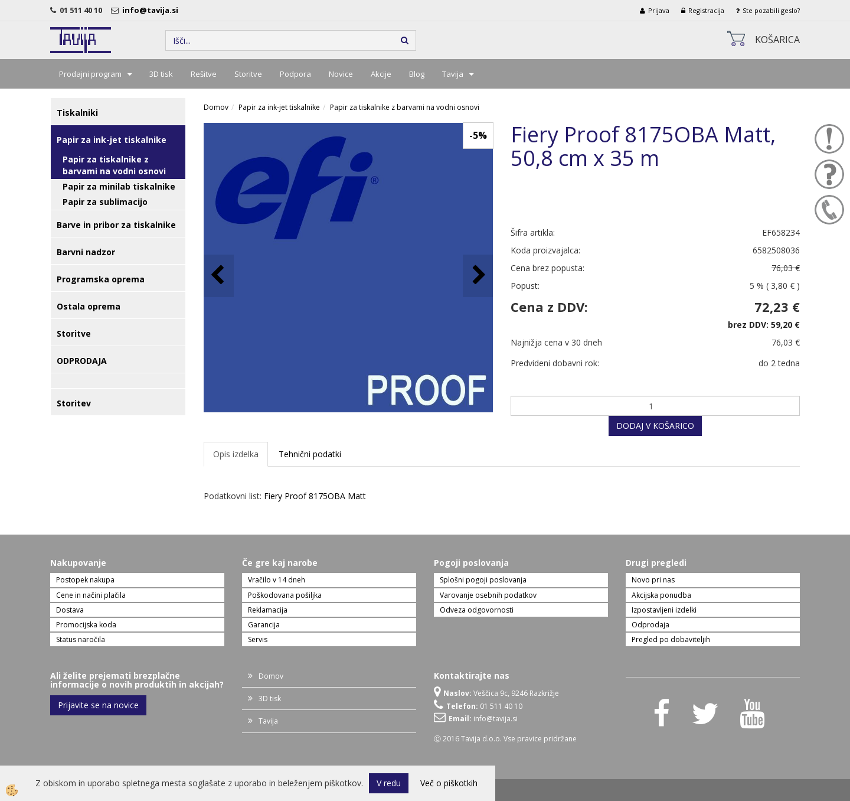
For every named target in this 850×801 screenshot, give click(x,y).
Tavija (452, 74)
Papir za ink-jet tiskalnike (279, 107)
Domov (216, 107)
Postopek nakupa (85, 580)
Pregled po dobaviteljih (671, 639)
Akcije (381, 74)
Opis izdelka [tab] (236, 454)
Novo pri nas (653, 580)
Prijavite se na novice (98, 705)
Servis (257, 639)
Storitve (248, 74)
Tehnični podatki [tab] (310, 454)
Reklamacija (267, 610)
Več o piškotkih (449, 783)
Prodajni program (90, 74)
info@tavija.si (152, 10)
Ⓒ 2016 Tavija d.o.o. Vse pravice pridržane (505, 739)
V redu (389, 783)
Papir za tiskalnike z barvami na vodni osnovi (114, 165)
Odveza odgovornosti (477, 610)
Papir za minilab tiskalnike (119, 186)
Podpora (295, 74)
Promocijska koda (86, 625)
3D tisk (161, 74)
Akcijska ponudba (661, 595)
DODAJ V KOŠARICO (655, 425)
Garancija (264, 625)
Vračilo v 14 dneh (276, 580)
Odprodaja (650, 625)
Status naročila (80, 639)
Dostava (70, 610)
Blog (416, 74)
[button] (478, 276)
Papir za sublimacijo (105, 201)
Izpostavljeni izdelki (664, 610)
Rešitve (204, 74)
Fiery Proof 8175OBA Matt (315, 496)
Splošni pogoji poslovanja (483, 580)
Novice (341, 74)
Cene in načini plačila (91, 595)
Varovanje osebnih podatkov (488, 595)
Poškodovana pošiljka (285, 595)
